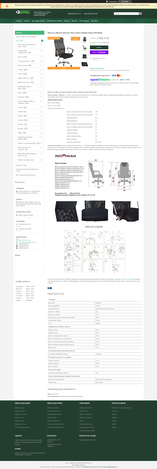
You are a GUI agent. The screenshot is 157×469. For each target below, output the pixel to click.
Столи (20, 74)
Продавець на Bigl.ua (78, 465)
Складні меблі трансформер (22, 51)
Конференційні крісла (54, 414)
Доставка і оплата (38, 21)
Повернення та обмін (54, 21)
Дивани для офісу (85, 417)
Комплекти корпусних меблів (25, 138)
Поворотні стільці (21, 414)
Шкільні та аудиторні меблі (27, 143)
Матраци (21, 97)
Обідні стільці (19, 407)
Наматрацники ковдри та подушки (26, 102)
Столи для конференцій (55, 424)
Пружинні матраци (86, 424)
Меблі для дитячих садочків (24, 148)
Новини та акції (21, 165)
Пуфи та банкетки (86, 414)
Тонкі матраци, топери (87, 430)
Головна (19, 21)
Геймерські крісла (53, 407)
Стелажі (20, 120)
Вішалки (20, 124)
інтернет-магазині (127, 279)
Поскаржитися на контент (91, 467)
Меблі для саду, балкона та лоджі (27, 45)
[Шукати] (140, 13)
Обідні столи (19, 421)
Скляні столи (19, 417)
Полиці (20, 107)
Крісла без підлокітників (55, 427)
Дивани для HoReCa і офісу (25, 87)
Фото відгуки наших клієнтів (25, 175)
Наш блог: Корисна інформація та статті (27, 170)
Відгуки (74, 21)
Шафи (20, 133)
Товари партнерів (24, 160)
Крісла (20, 57)
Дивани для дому (23, 82)
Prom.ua (89, 463)
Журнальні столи (20, 424)
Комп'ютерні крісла (53, 411)
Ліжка (20, 92)
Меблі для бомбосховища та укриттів (27, 154)
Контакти (94, 21)
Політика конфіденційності (108, 467)
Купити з (99, 52)
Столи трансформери (22, 427)
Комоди (20, 128)
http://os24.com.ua (24, 240)
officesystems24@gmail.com (27, 242)
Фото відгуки (84, 21)
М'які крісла (83, 411)
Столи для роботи (24, 61)
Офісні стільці (22, 65)
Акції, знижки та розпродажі (26, 36)
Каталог (27, 21)
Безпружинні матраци (87, 427)
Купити (99, 47)
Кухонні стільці (20, 411)
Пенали (20, 116)
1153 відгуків (113, 1)
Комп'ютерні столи (53, 421)
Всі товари (19, 40)
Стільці (20, 69)
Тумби (20, 111)
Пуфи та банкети (23, 78)
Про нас (67, 21)
